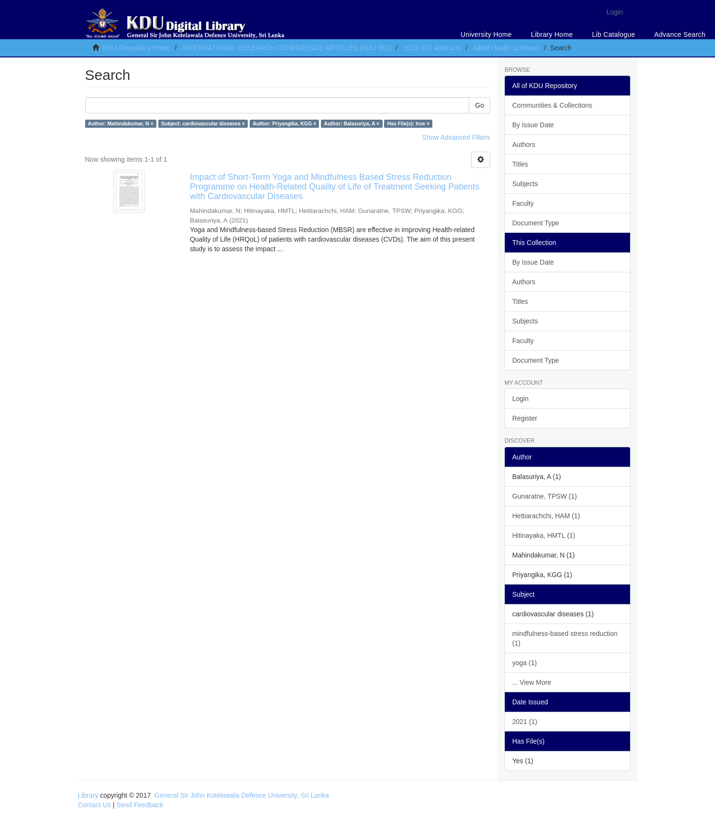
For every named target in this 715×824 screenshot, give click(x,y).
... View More (531, 682)
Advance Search (679, 34)
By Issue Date (533, 125)
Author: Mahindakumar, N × (121, 123)
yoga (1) (524, 663)
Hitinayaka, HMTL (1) (543, 535)
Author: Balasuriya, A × (352, 123)
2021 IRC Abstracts (433, 48)
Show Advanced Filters (456, 137)
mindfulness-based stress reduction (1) (564, 638)
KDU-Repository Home (136, 48)
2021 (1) (524, 721)
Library (88, 795)
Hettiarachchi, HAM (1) (546, 516)
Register (524, 418)
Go (479, 105)
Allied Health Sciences (506, 48)
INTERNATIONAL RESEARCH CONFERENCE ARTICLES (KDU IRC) (287, 48)
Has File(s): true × (408, 123)
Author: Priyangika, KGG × (284, 123)
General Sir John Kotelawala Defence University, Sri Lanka (241, 795)
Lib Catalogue (613, 34)
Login (520, 398)
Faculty (523, 203)
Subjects (525, 184)
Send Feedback (139, 805)
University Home (486, 34)
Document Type (535, 223)
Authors (523, 144)
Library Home (552, 34)
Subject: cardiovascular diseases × (203, 123)
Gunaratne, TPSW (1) (544, 496)
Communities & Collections (552, 105)
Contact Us (94, 805)
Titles (520, 164)
